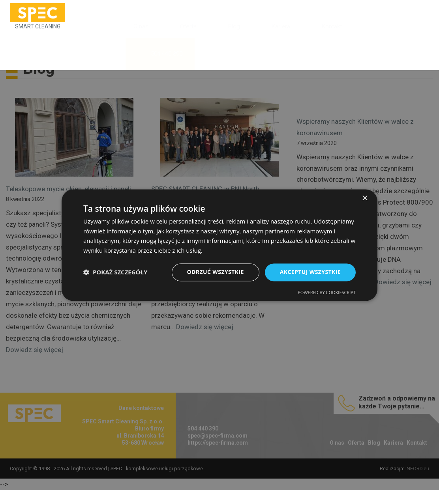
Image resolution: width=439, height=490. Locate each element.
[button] (115, 272)
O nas (140, 26)
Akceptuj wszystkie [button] (310, 272)
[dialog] (219, 245)
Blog (234, 26)
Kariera (281, 26)
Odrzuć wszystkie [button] (215, 272)
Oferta (188, 26)
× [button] (365, 198)
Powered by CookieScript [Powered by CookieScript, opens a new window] (327, 292)
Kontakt (332, 26)
